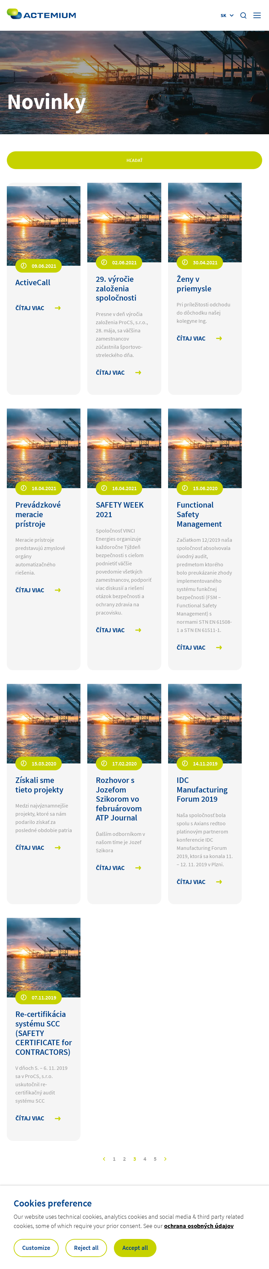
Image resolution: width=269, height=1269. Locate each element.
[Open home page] (41, 15)
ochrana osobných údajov (199, 1226)
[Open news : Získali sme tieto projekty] (43, 784)
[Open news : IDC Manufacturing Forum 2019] (205, 789)
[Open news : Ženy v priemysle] (205, 283)
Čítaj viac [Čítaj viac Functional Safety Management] (191, 647)
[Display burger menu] (258, 15)
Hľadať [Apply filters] (134, 160)
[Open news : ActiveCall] (43, 282)
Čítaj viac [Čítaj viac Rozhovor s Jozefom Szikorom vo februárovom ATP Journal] (110, 868)
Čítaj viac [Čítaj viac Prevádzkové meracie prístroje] (29, 590)
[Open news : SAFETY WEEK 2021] (124, 509)
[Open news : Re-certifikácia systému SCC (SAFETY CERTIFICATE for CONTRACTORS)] (43, 1033)
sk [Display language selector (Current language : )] (223, 15)
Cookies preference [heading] (53, 1203)
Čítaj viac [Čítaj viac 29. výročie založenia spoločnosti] (110, 372)
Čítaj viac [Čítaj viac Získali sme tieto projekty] (29, 848)
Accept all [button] (135, 1248)
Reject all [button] (86, 1248)
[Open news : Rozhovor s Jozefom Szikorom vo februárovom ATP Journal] (124, 799)
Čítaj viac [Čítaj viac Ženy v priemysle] (191, 338)
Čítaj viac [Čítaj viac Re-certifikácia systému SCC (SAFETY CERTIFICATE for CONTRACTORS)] (29, 1118)
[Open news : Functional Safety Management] (205, 514)
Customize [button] (36, 1248)
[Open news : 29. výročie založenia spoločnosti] (124, 288)
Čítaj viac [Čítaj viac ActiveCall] (29, 308)
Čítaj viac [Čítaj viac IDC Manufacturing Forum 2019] (191, 882)
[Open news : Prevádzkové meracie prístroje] (43, 514)
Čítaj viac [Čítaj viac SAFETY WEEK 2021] (110, 630)
